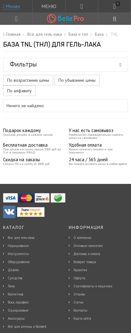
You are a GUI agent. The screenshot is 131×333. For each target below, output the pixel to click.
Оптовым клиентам (88, 246)
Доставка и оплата (86, 254)
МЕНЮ (48, 6)
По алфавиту (19, 91)
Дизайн (13, 270)
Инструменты (18, 254)
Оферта (79, 278)
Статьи (78, 302)
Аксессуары (16, 318)
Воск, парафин (18, 302)
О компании (82, 237)
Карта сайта (82, 318)
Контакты (80, 310)
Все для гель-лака (21, 237)
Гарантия (80, 270)
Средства (15, 278)
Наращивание (18, 246)
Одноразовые (18, 310)
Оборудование (19, 262)
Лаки (11, 286)
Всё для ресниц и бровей (27, 326)
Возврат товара (84, 262)
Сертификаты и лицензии (92, 286)
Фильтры (65, 64)
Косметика (15, 294)
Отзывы (79, 294)
